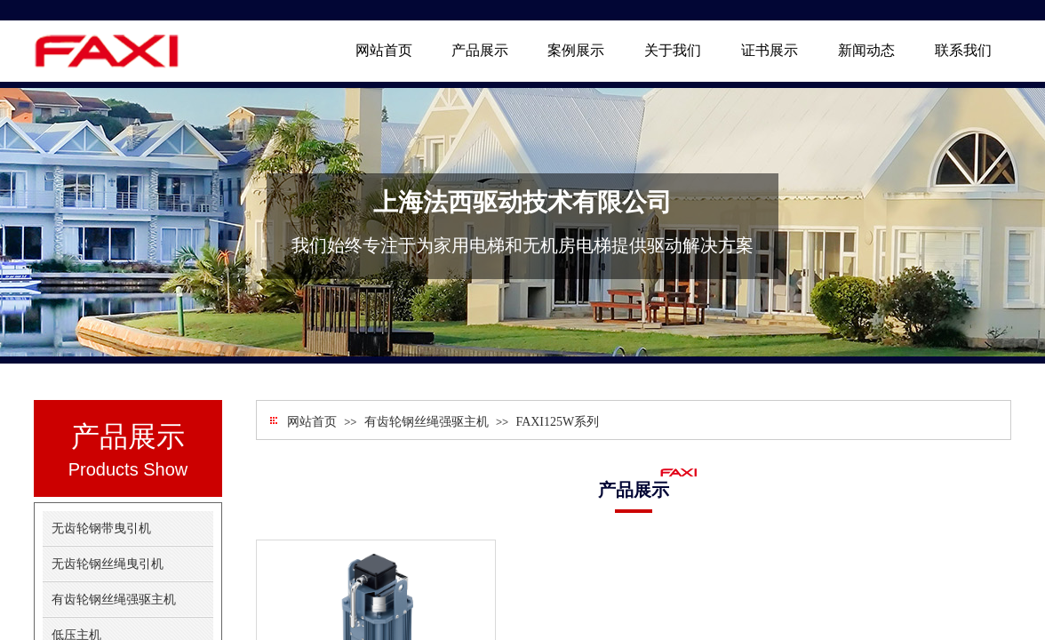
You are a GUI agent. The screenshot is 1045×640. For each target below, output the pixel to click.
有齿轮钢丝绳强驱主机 (426, 421)
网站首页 (312, 421)
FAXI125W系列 (557, 421)
